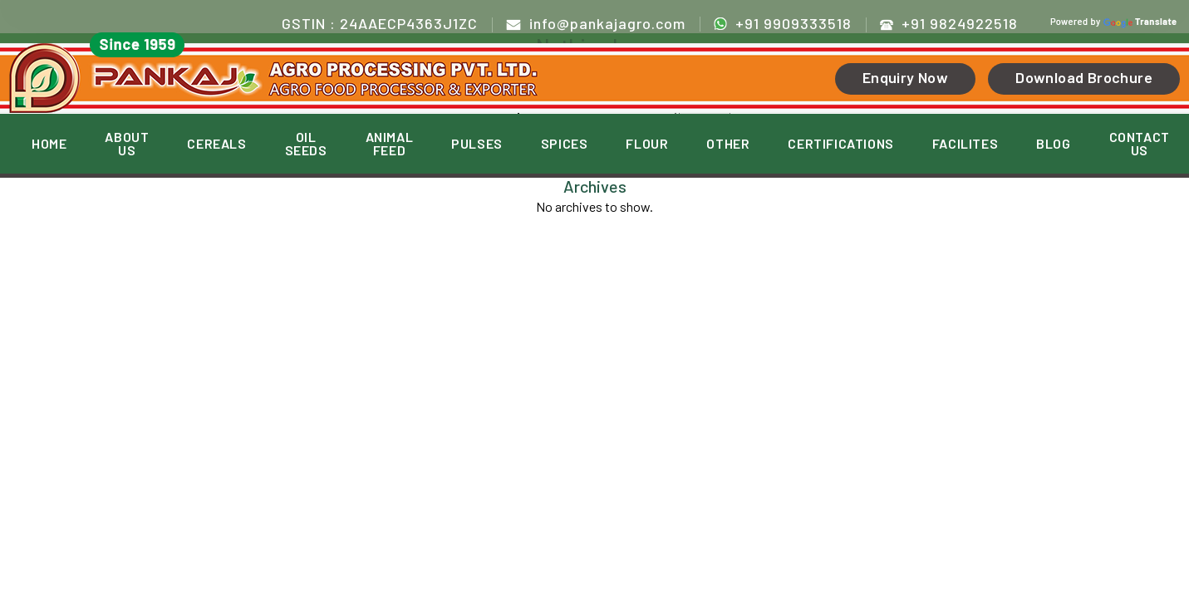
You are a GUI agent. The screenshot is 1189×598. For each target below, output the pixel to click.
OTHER (727, 143)
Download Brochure (1083, 77)
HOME (49, 143)
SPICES (564, 143)
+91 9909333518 (783, 23)
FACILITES (965, 143)
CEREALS (216, 143)
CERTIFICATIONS (840, 143)
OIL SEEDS (306, 143)
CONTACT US (1139, 143)
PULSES (477, 143)
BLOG (1053, 143)
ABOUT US (127, 143)
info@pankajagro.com (595, 23)
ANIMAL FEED (390, 143)
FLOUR (647, 143)
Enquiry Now (905, 77)
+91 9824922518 (949, 23)
